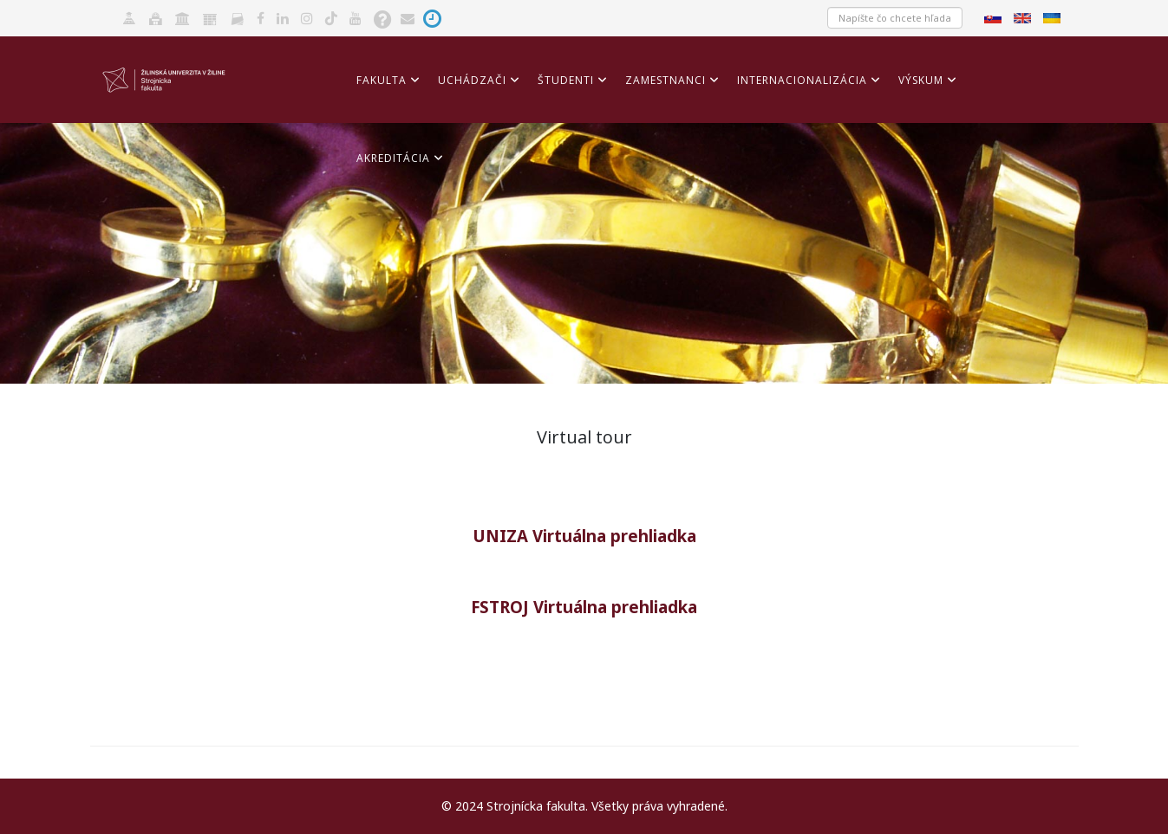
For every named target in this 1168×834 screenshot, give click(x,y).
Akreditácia (393, 158)
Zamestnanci (665, 80)
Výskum (920, 80)
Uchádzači (472, 80)
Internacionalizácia (802, 80)
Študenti (566, 80)
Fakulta (381, 80)
